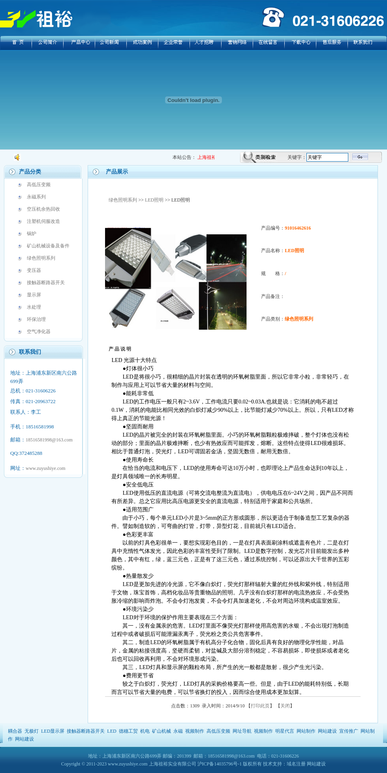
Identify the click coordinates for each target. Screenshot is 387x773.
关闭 (285, 706)
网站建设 (327, 731)
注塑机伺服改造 (43, 221)
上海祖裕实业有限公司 (172, 764)
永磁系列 (36, 197)
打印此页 (260, 706)
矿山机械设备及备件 (48, 246)
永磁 (178, 731)
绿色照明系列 (41, 258)
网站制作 (306, 731)
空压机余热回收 (43, 209)
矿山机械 (161, 731)
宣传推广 (348, 731)
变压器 (34, 270)
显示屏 (34, 295)
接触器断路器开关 (46, 282)
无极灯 (31, 731)
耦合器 (15, 731)
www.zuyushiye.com (46, 468)
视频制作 (194, 731)
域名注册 (296, 764)
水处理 (34, 307)
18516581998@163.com (49, 440)
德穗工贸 (128, 731)
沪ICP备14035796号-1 (219, 764)
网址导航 (242, 731)
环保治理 (36, 319)
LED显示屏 (52, 731)
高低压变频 (39, 184)
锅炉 (31, 233)
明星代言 (284, 731)
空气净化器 (39, 331)
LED (111, 731)
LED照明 (154, 200)
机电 (145, 731)
